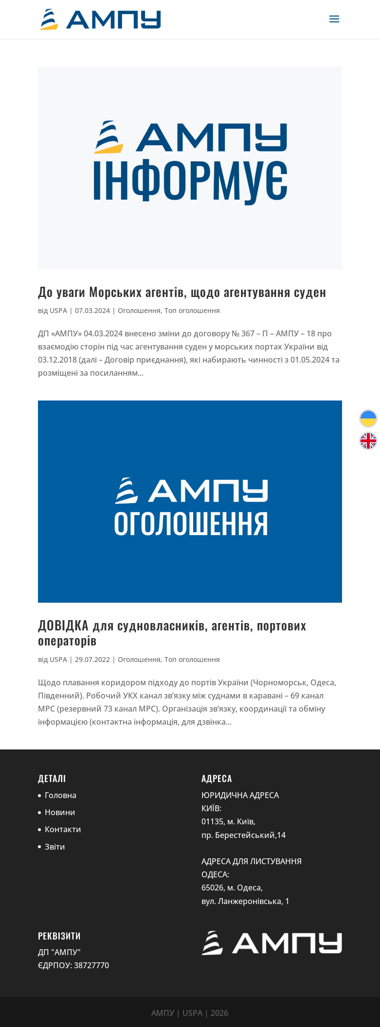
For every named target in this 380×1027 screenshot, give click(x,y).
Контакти (63, 829)
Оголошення (139, 310)
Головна (60, 795)
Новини (60, 812)
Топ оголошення (192, 310)
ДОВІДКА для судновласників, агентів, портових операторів (172, 632)
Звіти (55, 846)
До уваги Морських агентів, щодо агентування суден (182, 291)
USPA (58, 310)
